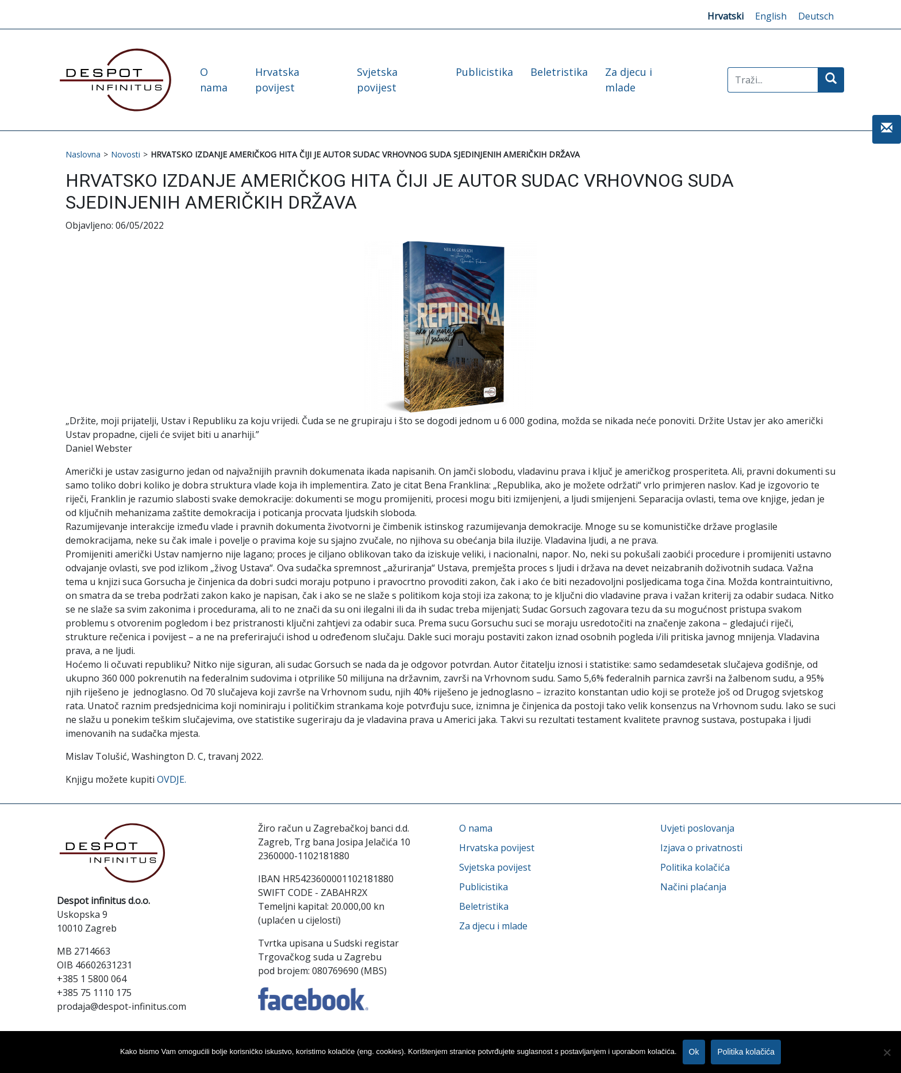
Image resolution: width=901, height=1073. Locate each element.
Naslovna (83, 154)
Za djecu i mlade (493, 926)
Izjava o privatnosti (701, 847)
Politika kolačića (695, 867)
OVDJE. (171, 779)
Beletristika (559, 72)
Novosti (125, 154)
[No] (886, 1052)
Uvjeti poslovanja (697, 828)
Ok (694, 1051)
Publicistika (484, 72)
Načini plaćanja (693, 886)
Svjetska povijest (495, 867)
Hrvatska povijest (496, 847)
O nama (475, 828)
